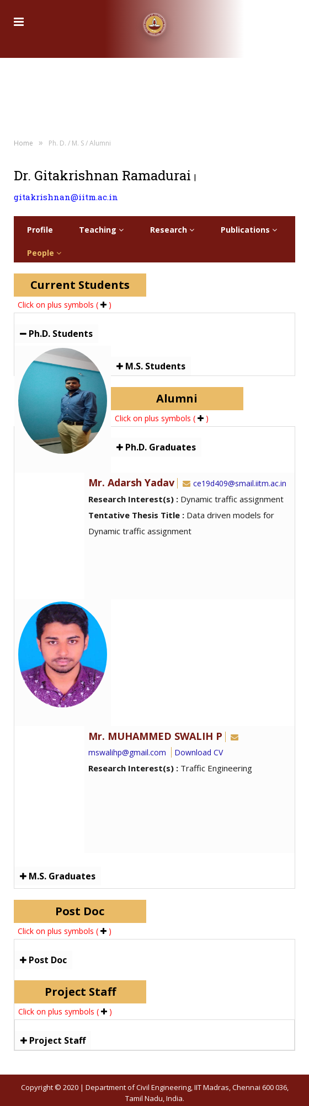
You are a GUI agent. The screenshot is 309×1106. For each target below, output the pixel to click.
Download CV (198, 752)
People (44, 253)
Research (172, 229)
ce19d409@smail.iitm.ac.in (233, 483)
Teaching (101, 229)
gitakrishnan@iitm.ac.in (66, 196)
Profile (40, 229)
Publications (249, 229)
